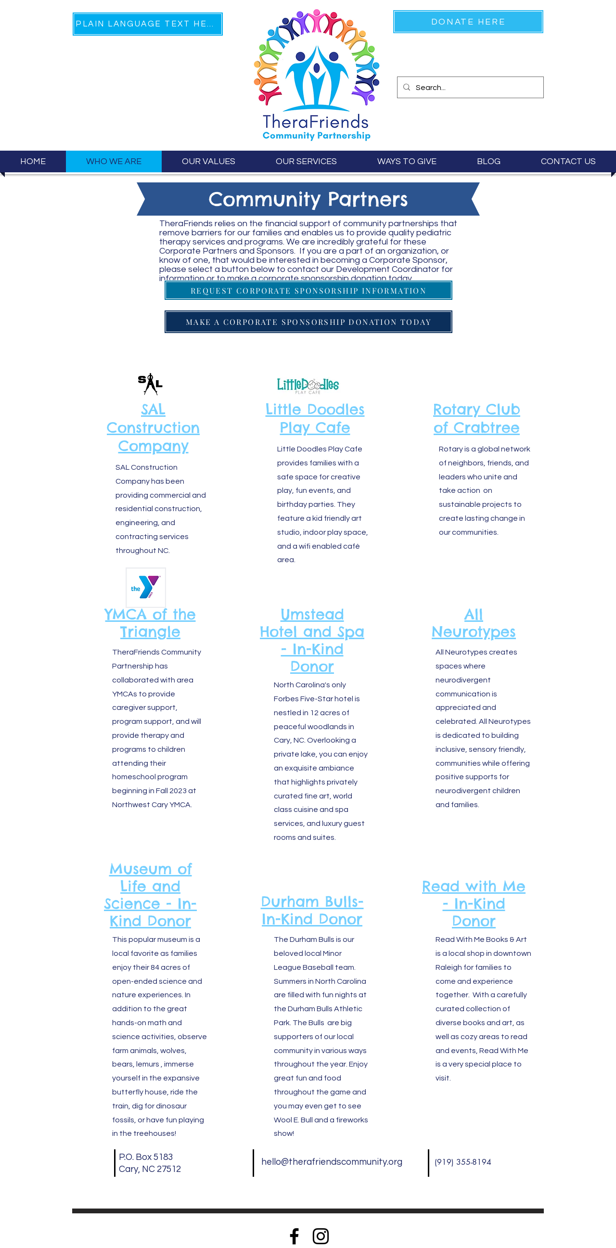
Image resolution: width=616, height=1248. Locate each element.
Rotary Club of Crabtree (476, 418)
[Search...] (469, 88)
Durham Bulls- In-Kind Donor (312, 910)
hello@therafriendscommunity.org (331, 1162)
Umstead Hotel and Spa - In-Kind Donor (312, 640)
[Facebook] (294, 1236)
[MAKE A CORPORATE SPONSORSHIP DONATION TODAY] (308, 322)
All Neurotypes (474, 623)
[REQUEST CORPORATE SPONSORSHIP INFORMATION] (308, 290)
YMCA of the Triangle (150, 623)
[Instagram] (321, 1236)
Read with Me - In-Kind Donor (474, 903)
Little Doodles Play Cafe (315, 418)
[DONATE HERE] (468, 22)
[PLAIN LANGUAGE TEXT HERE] (147, 24)
